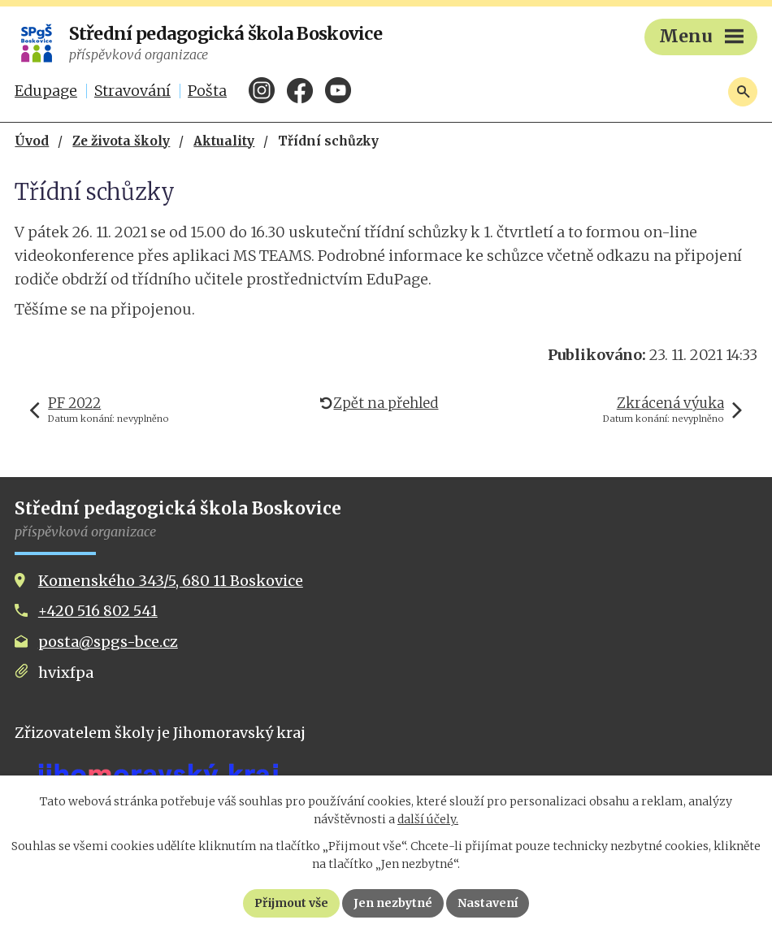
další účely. (427, 819)
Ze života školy (121, 141)
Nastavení (488, 903)
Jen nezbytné (392, 903)
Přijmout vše (291, 903)
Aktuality (223, 141)
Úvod (32, 141)
